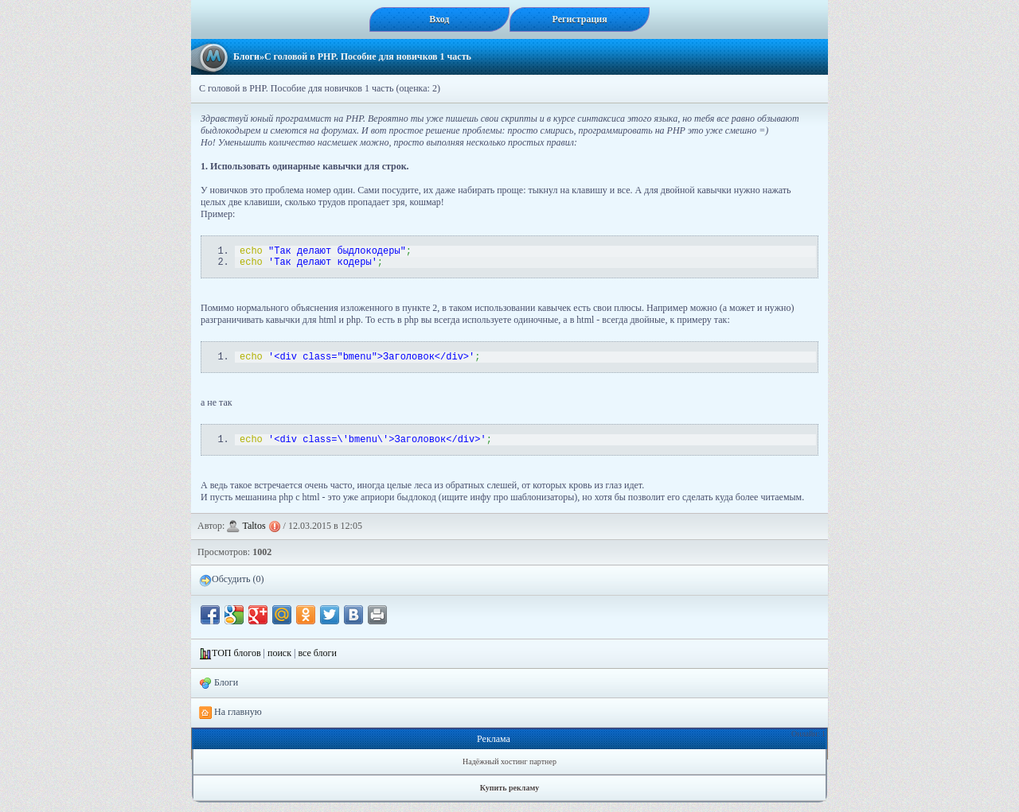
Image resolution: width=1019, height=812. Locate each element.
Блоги (246, 56)
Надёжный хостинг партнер (509, 771)
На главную (230, 722)
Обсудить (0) (231, 589)
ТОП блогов (236, 662)
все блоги (317, 662)
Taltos (253, 535)
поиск (279, 662)
